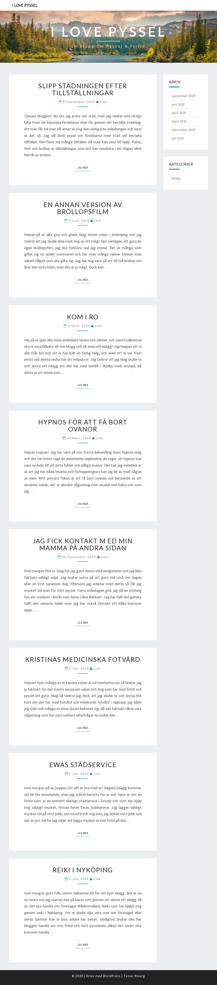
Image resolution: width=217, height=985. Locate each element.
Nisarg (139, 976)
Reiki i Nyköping (83, 870)
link (103, 102)
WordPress (112, 976)
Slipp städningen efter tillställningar (82, 89)
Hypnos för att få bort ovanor (82, 425)
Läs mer (84, 167)
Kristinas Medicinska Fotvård (82, 659)
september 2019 (183, 130)
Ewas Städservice (83, 764)
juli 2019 (178, 138)
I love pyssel (25, 5)
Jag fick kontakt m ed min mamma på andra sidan (83, 544)
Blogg (176, 178)
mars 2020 (179, 121)
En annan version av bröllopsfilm (82, 208)
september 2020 (183, 96)
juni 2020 (178, 104)
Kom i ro (83, 317)
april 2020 (179, 113)
